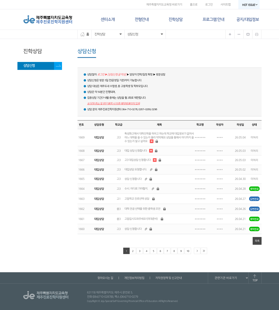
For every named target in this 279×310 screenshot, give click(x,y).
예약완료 (254, 189)
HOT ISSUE (250, 5)
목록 (257, 241)
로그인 (209, 4)
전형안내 (142, 19)
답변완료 (254, 199)
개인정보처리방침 (134, 278)
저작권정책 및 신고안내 (168, 278)
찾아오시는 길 (105, 278)
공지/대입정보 (247, 19)
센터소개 (108, 19)
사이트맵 (225, 4)
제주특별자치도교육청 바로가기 (164, 4)
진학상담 (176, 19)
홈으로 (193, 4)
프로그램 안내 (213, 19)
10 (188, 251)
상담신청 (29, 66)
